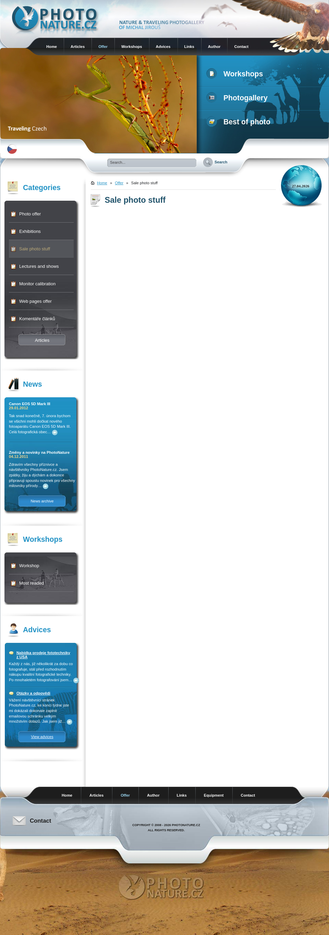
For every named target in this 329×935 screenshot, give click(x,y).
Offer (103, 47)
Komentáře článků (37, 318)
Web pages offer (35, 301)
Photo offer (30, 213)
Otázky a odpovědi (33, 693)
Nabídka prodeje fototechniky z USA (43, 655)
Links (189, 47)
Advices (163, 47)
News (32, 384)
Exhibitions (30, 231)
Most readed (31, 583)
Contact (241, 47)
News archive (42, 501)
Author (214, 47)
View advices (42, 737)
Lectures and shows (39, 266)
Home (51, 47)
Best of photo (239, 122)
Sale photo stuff (34, 248)
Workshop (29, 565)
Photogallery (238, 98)
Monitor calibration (37, 283)
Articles (78, 47)
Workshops (131, 47)
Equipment (214, 795)
